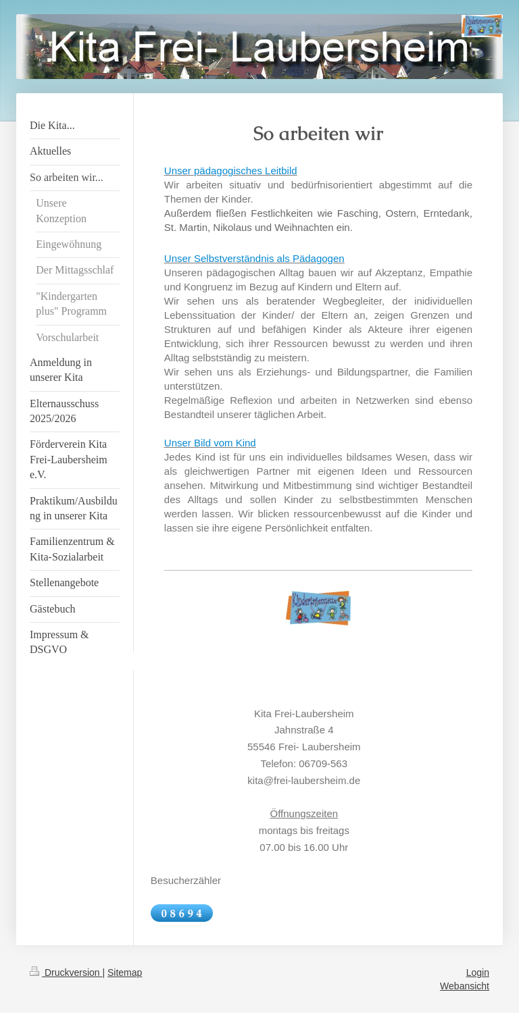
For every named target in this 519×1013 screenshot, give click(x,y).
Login (477, 972)
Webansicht (464, 986)
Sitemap (124, 972)
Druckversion (66, 972)
